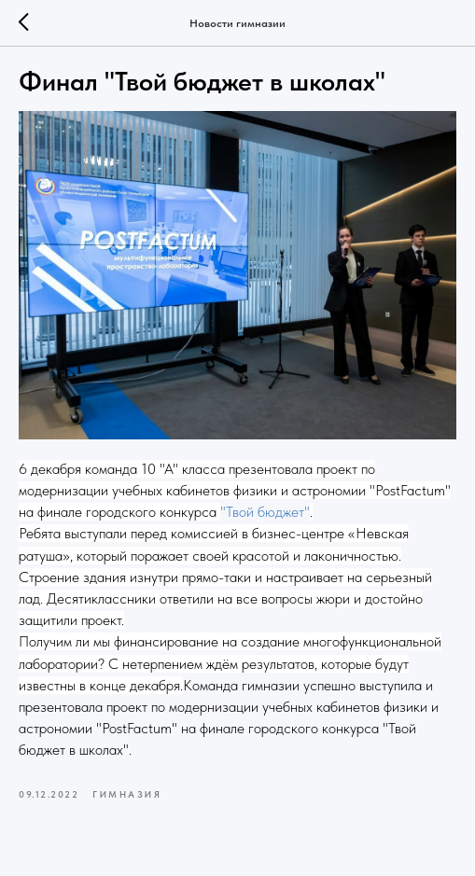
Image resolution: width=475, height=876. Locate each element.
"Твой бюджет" (265, 512)
